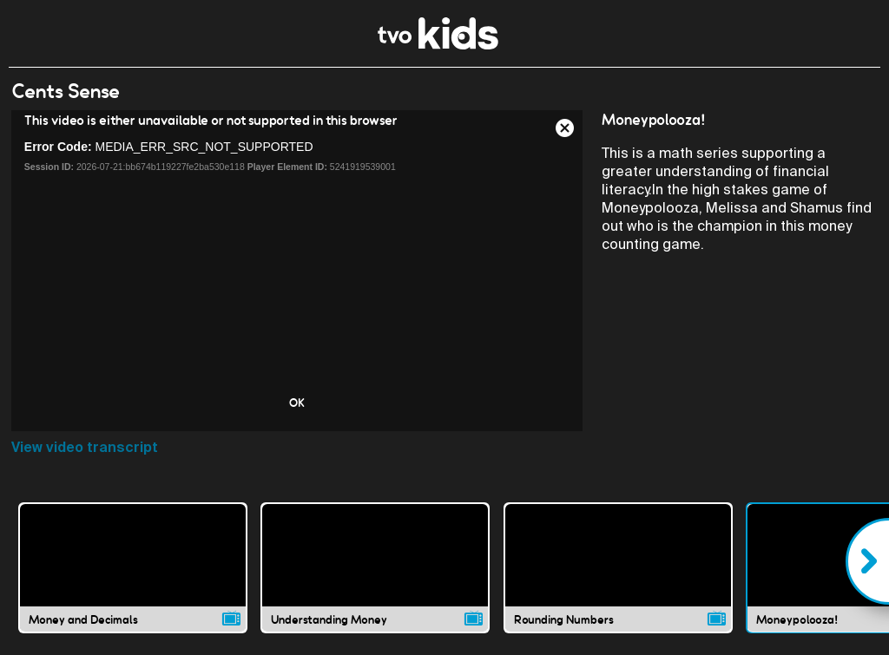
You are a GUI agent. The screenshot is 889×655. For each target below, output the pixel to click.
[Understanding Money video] (375, 567)
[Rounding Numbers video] (618, 567)
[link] (438, 45)
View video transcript (84, 447)
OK (297, 402)
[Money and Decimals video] (132, 567)
